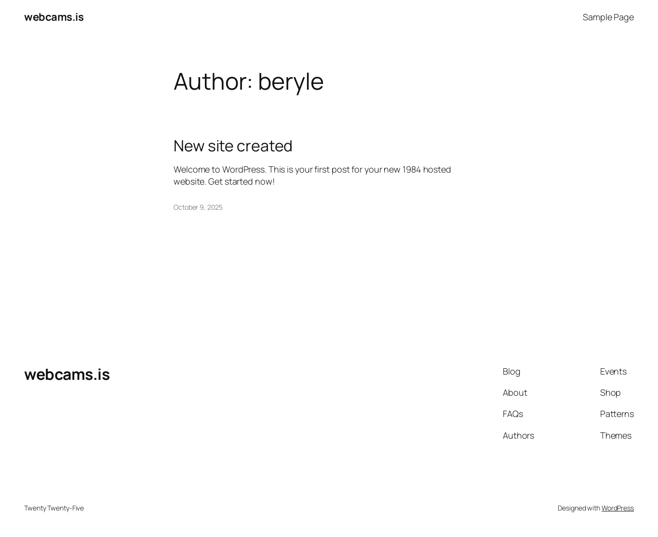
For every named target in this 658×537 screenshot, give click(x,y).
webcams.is (53, 17)
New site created (233, 145)
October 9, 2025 (198, 207)
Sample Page (608, 17)
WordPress (618, 507)
